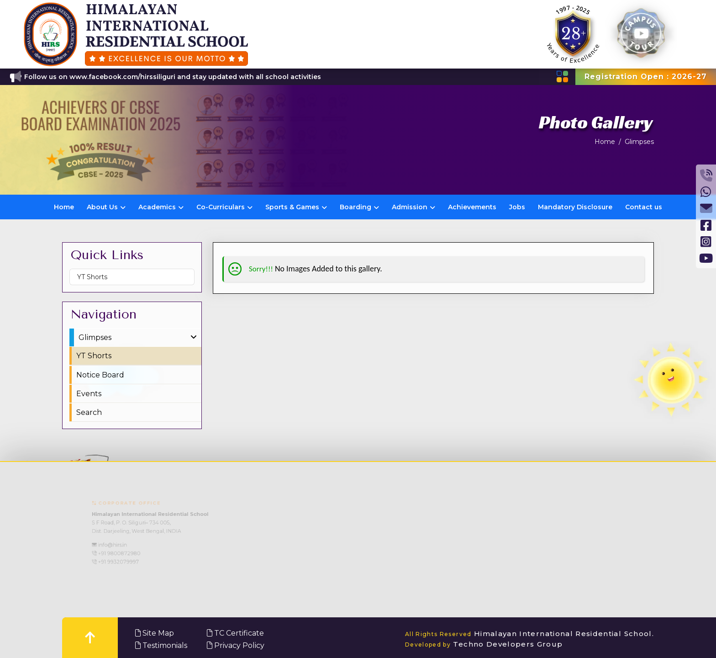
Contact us (643, 207)
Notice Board (100, 375)
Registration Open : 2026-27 (645, 76)
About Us (106, 207)
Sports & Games (296, 207)
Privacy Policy (235, 645)
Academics (161, 207)
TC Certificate (235, 633)
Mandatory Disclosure (575, 207)
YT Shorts (92, 277)
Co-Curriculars (224, 207)
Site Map (154, 633)
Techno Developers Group (484, 644)
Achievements (472, 207)
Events (88, 393)
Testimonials (161, 645)
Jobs (517, 207)
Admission (413, 207)
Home (605, 142)
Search (89, 412)
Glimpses (639, 142)
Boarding (359, 207)
